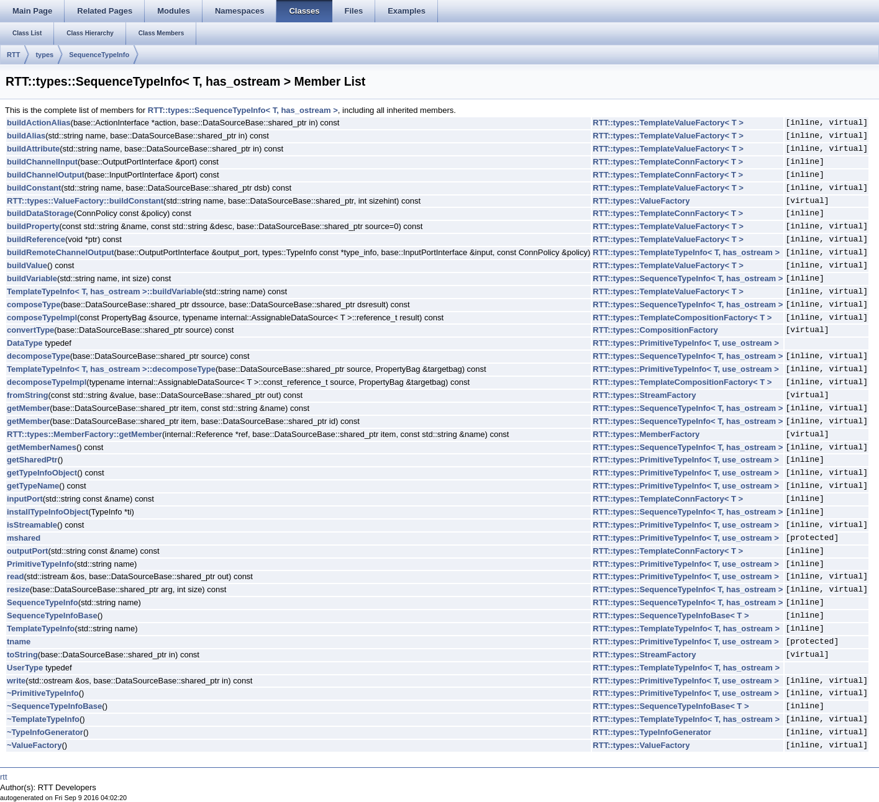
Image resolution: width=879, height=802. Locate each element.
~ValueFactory (34, 745)
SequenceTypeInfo (99, 54)
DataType (25, 343)
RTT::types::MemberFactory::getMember (84, 434)
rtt (3, 777)
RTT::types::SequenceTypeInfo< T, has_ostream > (243, 110)
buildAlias (26, 135)
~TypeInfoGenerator (45, 732)
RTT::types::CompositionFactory (655, 330)
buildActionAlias (39, 122)
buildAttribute (33, 148)
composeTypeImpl (42, 317)
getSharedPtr (32, 459)
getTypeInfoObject (42, 472)
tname (18, 641)
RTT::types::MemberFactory (646, 434)
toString (22, 654)
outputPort (27, 551)
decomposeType (38, 356)
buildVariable (32, 278)
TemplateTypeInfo (41, 628)
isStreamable (32, 524)
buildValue (27, 265)
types (44, 54)
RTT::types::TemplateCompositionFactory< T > (682, 317)
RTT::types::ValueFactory (641, 200)
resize (18, 589)
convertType (30, 330)
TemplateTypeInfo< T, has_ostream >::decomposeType (111, 369)
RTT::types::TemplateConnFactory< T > (668, 161)
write (16, 680)
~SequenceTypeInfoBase (54, 706)
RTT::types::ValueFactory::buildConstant (85, 200)
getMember (28, 408)
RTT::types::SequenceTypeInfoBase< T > (671, 615)
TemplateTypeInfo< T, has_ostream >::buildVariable (105, 291)
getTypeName (33, 485)
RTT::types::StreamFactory (644, 395)
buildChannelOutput (45, 174)
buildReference (36, 239)
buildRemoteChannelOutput (60, 252)
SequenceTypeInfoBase (52, 615)
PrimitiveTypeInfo (40, 564)
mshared (23, 538)
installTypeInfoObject (47, 511)
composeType (33, 304)
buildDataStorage (40, 213)
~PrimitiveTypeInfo (43, 693)
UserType (25, 667)
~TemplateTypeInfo (43, 719)
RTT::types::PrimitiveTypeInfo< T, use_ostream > (686, 343)
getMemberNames (41, 447)
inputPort (25, 498)
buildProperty (33, 226)
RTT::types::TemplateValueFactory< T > (668, 122)
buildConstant (34, 187)
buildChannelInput (42, 161)
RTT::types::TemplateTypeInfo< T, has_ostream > (686, 252)
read (15, 576)
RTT (13, 54)
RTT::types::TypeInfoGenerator (652, 732)
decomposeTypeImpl (46, 382)
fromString (27, 395)
